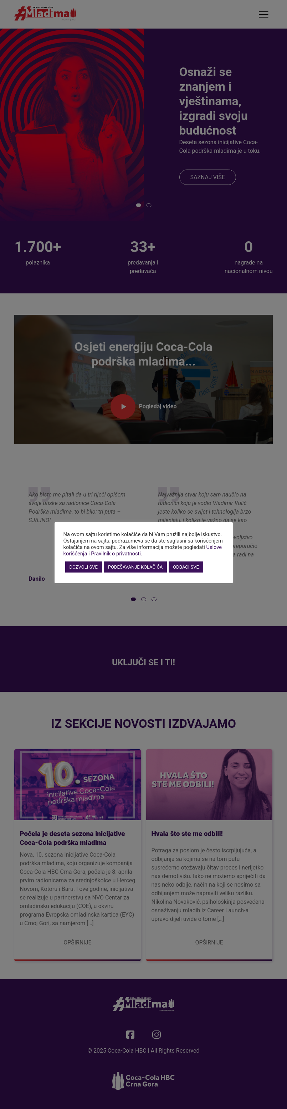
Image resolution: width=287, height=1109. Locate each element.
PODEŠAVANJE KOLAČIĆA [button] (135, 567)
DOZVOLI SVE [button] (84, 567)
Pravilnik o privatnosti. (116, 553)
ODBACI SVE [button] (186, 567)
